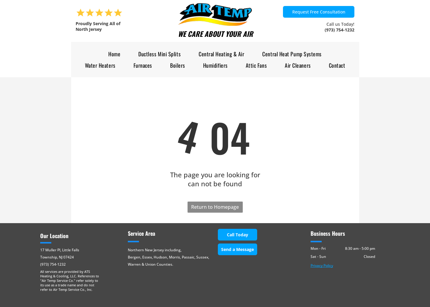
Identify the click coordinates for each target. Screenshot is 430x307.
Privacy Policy (322, 265)
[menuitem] (114, 54)
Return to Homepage (215, 207)
